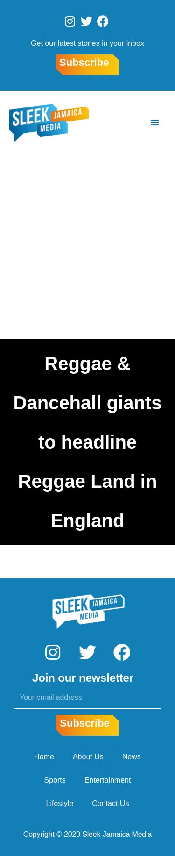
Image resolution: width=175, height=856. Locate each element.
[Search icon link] (127, 123)
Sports (55, 780)
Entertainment (107, 780)
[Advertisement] (87, 247)
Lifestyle (60, 803)
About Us (88, 757)
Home (44, 757)
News (131, 757)
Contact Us (110, 803)
